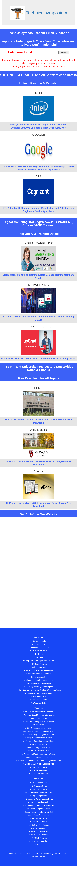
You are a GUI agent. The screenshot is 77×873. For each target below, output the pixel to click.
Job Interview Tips (38, 667)
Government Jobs (38, 641)
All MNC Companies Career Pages (38, 680)
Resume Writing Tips (38, 677)
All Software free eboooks (38, 815)
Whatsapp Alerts (38, 703)
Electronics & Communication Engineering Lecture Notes (38, 761)
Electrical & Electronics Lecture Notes (38, 764)
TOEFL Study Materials (38, 831)
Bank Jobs (38, 654)
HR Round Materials (38, 664)
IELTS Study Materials (38, 835)
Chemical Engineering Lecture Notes (38, 757)
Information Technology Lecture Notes (38, 741)
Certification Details (38, 822)
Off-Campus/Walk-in (38, 651)
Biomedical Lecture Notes (38, 751)
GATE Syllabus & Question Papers (38, 687)
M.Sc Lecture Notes (38, 770)
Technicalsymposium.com (18, 854)
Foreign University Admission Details (38, 812)
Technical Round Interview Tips (38, 674)
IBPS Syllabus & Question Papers (38, 683)
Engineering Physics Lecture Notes (38, 799)
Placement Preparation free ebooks (38, 670)
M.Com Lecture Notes (38, 774)
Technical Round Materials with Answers (38, 715)
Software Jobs (38, 644)
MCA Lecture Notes (38, 783)
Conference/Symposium (38, 648)
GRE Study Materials (38, 828)
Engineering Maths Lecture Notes (38, 792)
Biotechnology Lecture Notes (38, 748)
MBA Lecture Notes (38, 744)
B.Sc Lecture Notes (38, 786)
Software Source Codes (39, 718)
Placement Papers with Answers (38, 693)
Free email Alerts (38, 696)
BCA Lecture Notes (38, 789)
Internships (38, 657)
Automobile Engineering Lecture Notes (38, 735)
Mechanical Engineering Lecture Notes (38, 731)
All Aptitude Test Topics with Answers (38, 712)
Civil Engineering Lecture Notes (38, 728)
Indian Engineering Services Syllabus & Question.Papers (38, 690)
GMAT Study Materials (38, 841)
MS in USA (38, 844)
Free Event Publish (38, 700)
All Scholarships (39, 725)
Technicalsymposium (46, 12)
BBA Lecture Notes (38, 767)
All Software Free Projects (38, 825)
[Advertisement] (38, 537)
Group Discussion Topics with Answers (38, 661)
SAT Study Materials (38, 838)
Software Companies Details (38, 809)
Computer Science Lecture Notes (38, 738)
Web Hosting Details (38, 818)
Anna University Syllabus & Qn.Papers (38, 722)
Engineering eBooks (38, 796)
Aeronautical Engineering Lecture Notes (38, 754)
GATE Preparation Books (38, 802)
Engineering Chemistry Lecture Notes (38, 805)
